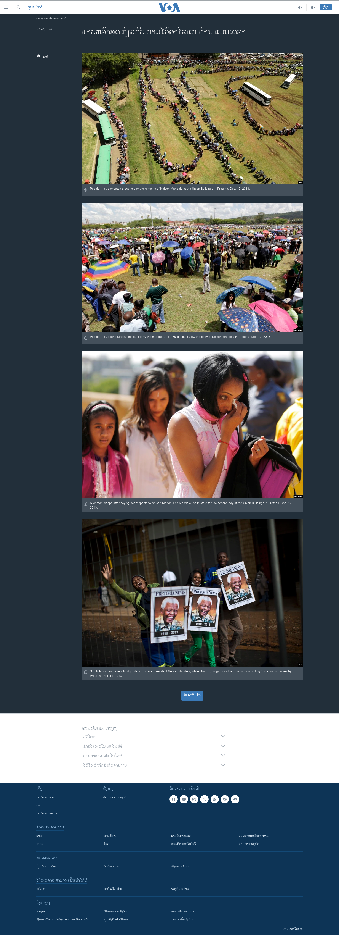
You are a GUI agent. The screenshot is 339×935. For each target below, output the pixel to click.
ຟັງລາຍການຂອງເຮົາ (115, 797)
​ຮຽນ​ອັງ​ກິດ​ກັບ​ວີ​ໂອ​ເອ (116, 919)
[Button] (42, 57)
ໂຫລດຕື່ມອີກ (192, 695)
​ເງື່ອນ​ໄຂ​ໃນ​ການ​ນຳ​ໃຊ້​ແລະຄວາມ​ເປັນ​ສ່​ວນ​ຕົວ (63, 919)
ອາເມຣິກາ (110, 836)
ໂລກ (106, 844)
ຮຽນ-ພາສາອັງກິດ (249, 844)
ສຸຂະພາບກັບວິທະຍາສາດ (254, 836)
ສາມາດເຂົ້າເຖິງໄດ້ (182, 919)
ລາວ (39, 836)
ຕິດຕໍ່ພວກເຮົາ (112, 866)
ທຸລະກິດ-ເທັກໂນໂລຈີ (183, 844)
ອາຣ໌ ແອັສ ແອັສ (113, 889)
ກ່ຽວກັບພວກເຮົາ (46, 866)
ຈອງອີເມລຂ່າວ (180, 889)
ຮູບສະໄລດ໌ (35, 7)
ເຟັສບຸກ (40, 889)
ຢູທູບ (39, 805)
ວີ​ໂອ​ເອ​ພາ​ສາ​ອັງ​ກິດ (115, 911)
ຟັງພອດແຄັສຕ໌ (180, 866)
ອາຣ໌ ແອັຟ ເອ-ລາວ (182, 911)
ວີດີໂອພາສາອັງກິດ (47, 813)
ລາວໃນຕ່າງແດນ (181, 836)
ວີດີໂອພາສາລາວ (46, 797)
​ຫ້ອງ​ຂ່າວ (41, 911)
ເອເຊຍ (40, 844)
